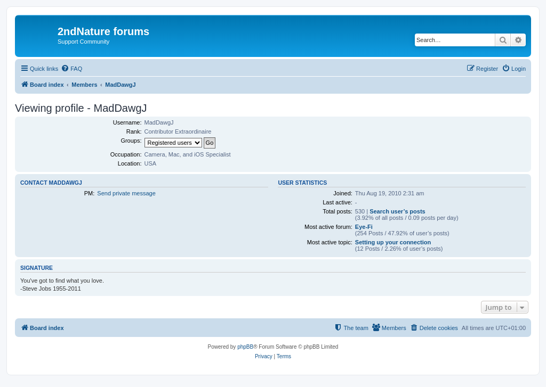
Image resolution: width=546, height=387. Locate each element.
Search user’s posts (397, 211)
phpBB (245, 347)
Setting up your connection (393, 242)
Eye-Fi (364, 227)
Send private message (126, 193)
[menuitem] (71, 68)
